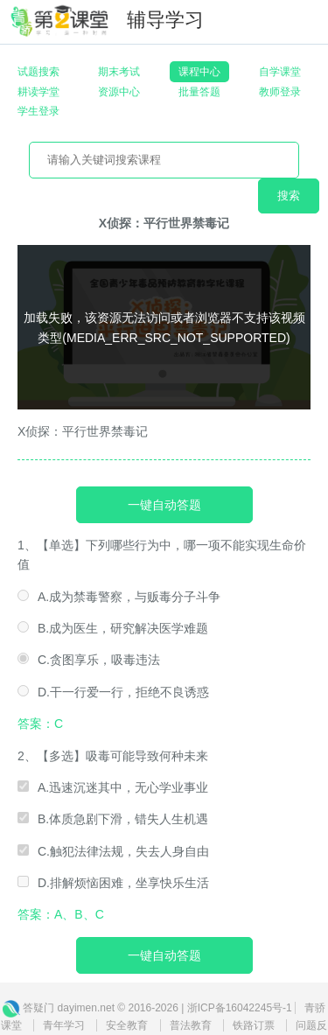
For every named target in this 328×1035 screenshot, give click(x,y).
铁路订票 (254, 1025)
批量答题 (199, 92)
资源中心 (119, 92)
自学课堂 (280, 72)
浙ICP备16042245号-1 (239, 1008)
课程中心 (199, 72)
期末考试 (119, 72)
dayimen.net (86, 1008)
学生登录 (38, 111)
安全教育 (127, 1025)
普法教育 (191, 1025)
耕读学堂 (38, 92)
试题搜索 (38, 72)
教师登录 (280, 92)
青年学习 (64, 1025)
